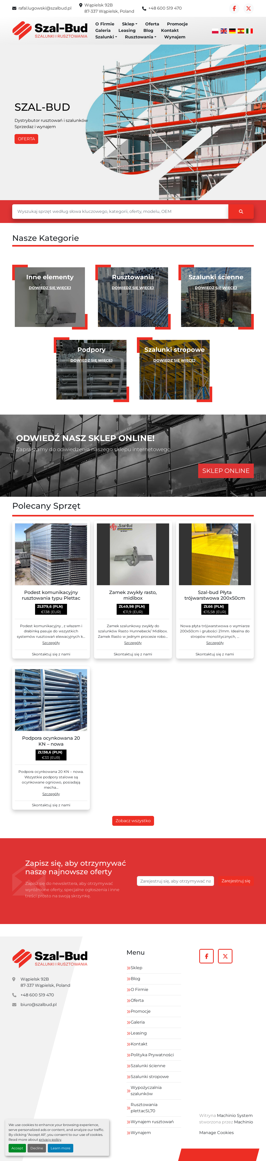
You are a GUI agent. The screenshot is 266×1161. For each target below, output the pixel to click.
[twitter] (248, 8)
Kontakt (170, 30)
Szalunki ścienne (148, 1065)
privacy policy (50, 1140)
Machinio (243, 1122)
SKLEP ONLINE (226, 470)
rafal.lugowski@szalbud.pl (44, 8)
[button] (129, 24)
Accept (17, 1148)
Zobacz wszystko (133, 820)
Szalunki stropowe (150, 1076)
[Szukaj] (120, 211)
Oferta (152, 24)
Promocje (177, 24)
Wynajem (174, 36)
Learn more (60, 1148)
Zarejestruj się (236, 880)
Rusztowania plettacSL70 (144, 1107)
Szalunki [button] (104, 36)
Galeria (103, 30)
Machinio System (235, 1115)
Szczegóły (51, 643)
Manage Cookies (216, 1132)
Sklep (128, 24)
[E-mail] (175, 881)
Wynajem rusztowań (152, 1121)
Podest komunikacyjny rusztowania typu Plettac (51, 595)
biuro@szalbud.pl (39, 1004)
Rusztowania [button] (139, 36)
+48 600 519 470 (165, 8)
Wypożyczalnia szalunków (146, 1090)
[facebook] (234, 8)
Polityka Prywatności (152, 1054)
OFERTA (26, 138)
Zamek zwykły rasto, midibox (133, 595)
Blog (148, 30)
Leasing (127, 30)
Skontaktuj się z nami (51, 654)
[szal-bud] (50, 958)
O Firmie (104, 24)
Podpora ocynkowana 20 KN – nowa (51, 741)
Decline (36, 1148)
